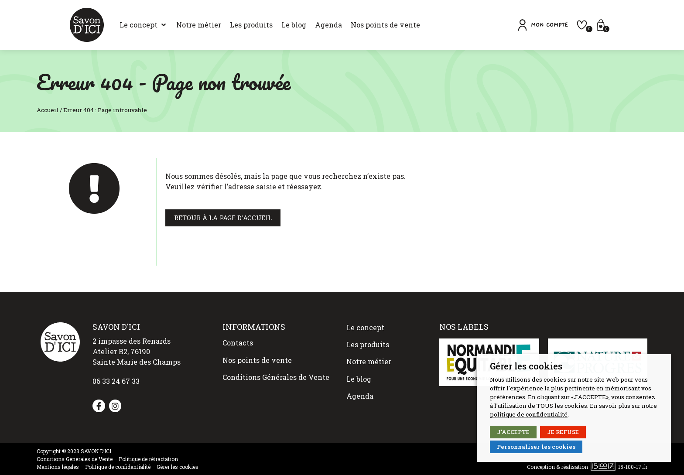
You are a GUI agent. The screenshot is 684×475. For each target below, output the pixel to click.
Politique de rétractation (148, 458)
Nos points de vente (257, 354)
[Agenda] (301, 25)
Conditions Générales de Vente (275, 368)
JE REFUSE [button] (563, 432)
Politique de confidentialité (117, 466)
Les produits (367, 339)
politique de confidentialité (529, 414)
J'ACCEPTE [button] (513, 432)
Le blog (358, 367)
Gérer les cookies (177, 466)
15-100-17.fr (632, 466)
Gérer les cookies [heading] (526, 366)
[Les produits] (224, 25)
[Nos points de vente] (358, 25)
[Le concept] (116, 25)
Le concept (365, 325)
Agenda (359, 381)
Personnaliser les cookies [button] (536, 447)
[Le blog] (267, 25)
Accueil (47, 110)
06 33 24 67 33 (116, 381)
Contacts (237, 340)
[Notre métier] (171, 25)
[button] (575, 25)
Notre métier (368, 353)
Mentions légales (58, 466)
